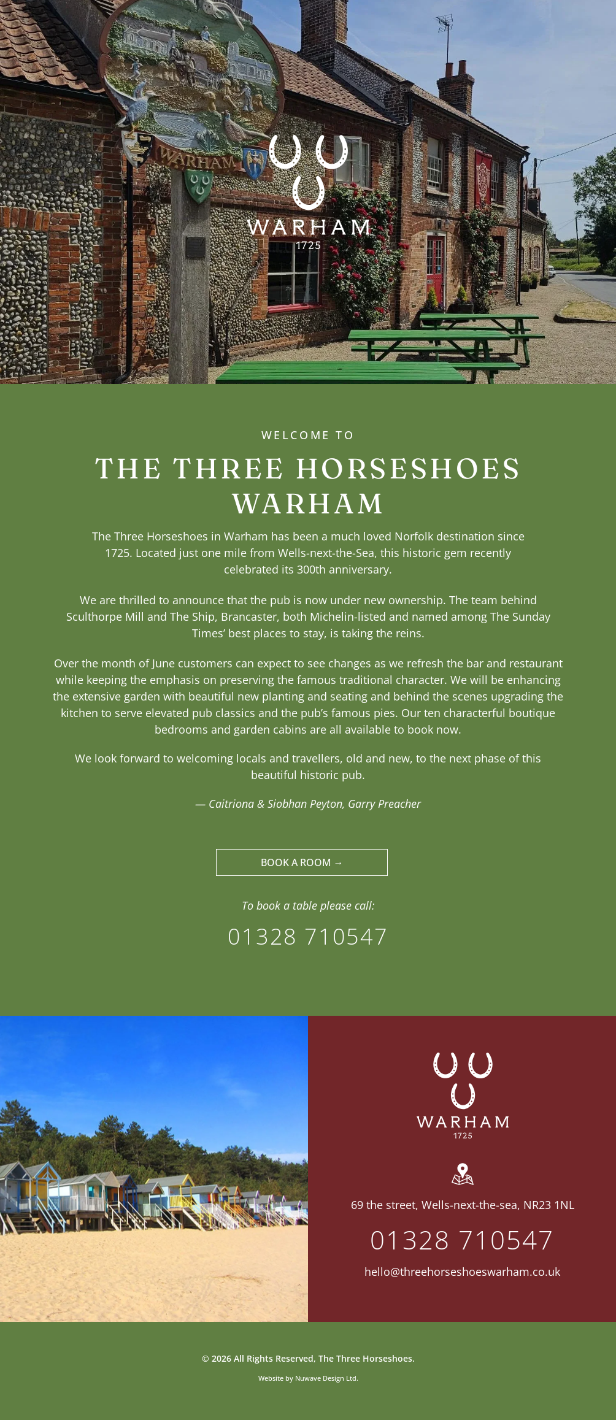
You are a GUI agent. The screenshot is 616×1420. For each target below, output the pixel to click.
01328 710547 (308, 936)
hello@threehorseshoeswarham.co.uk (462, 1271)
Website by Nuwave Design (301, 1378)
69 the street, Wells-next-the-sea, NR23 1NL (462, 1204)
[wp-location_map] (462, 1185)
